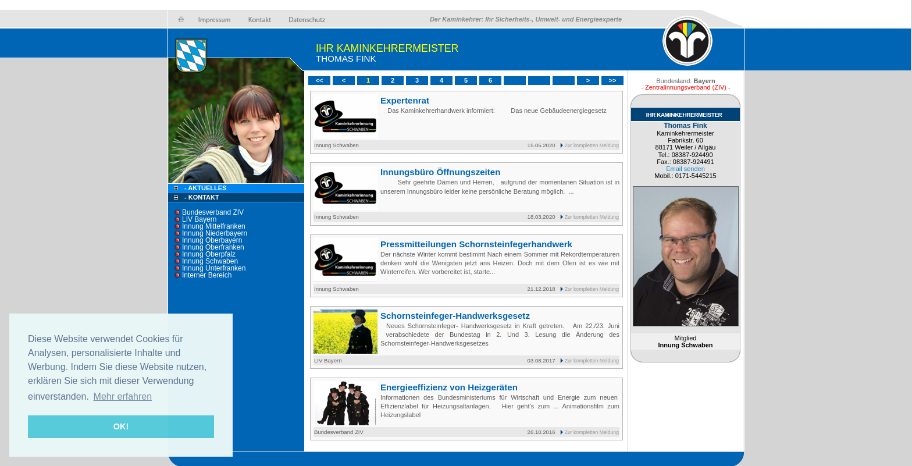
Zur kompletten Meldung (592, 145)
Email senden (685, 168)
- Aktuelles (204, 187)
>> (613, 80)
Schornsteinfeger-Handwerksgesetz (455, 316)
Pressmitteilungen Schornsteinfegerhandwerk (476, 244)
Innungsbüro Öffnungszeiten (440, 172)
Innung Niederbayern (214, 233)
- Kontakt (201, 197)
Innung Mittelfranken (213, 226)
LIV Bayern (199, 219)
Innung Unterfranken (213, 268)
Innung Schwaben (210, 261)
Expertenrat (404, 100)
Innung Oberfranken (213, 247)
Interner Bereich (206, 275)
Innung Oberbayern (212, 240)
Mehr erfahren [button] (123, 396)
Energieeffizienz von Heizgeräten (449, 387)
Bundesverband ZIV (213, 212)
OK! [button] (121, 426)
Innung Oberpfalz (209, 254)
